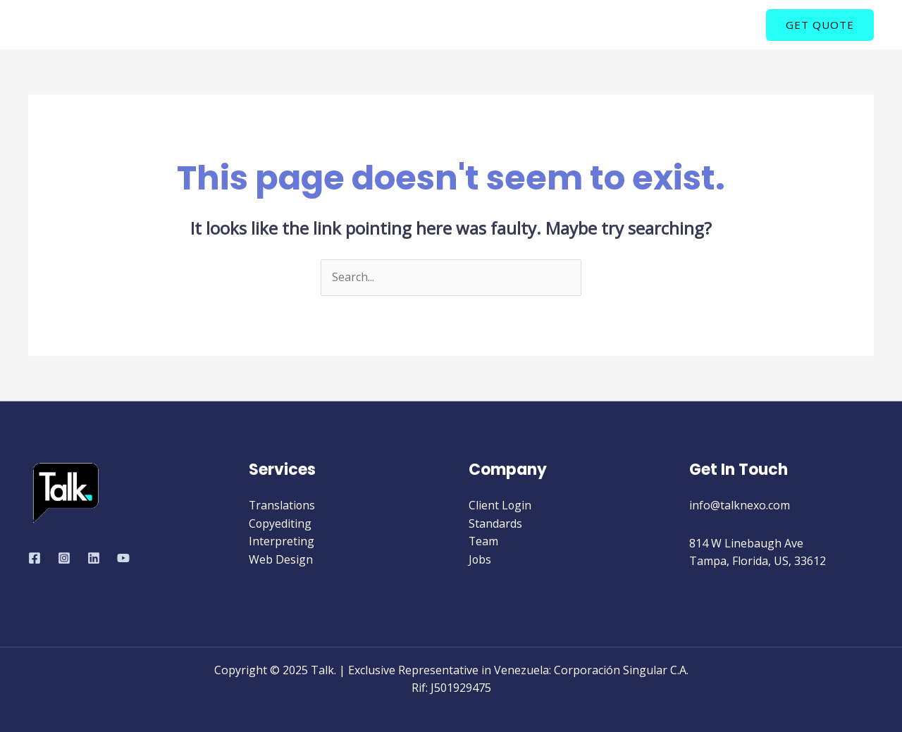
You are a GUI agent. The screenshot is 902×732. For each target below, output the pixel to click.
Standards (495, 523)
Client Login (500, 505)
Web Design (281, 559)
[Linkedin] (93, 558)
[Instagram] (64, 558)
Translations (282, 505)
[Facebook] (34, 558)
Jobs (480, 559)
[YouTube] (123, 558)
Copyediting (280, 523)
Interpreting (281, 541)
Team (484, 541)
